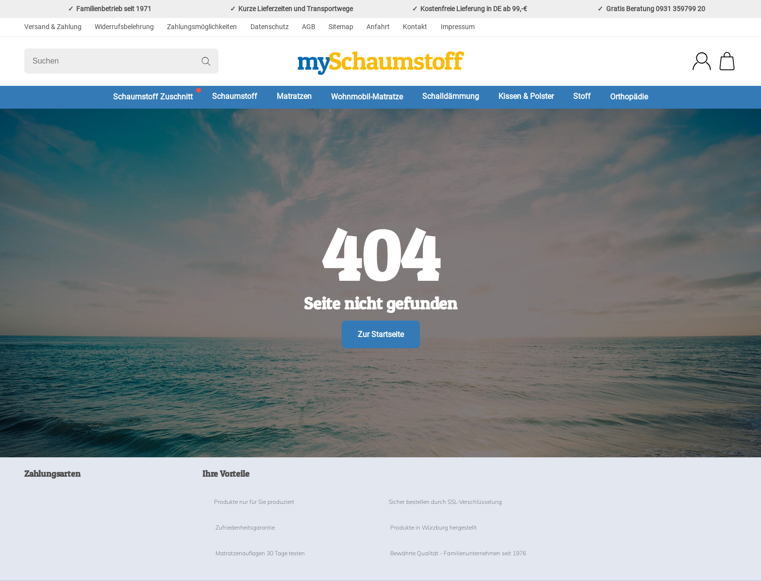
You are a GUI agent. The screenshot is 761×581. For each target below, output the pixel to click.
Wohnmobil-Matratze (367, 96)
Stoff (582, 96)
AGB (308, 27)
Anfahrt (378, 27)
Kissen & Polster (526, 96)
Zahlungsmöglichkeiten (202, 27)
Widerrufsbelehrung (124, 27)
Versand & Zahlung (53, 27)
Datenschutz (269, 27)
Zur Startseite (381, 334)
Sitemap (341, 27)
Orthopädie (629, 96)
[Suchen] (121, 61)
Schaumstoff (234, 96)
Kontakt (415, 27)
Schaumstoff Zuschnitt (153, 96)
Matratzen (294, 96)
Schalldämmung (450, 96)
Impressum (458, 27)
